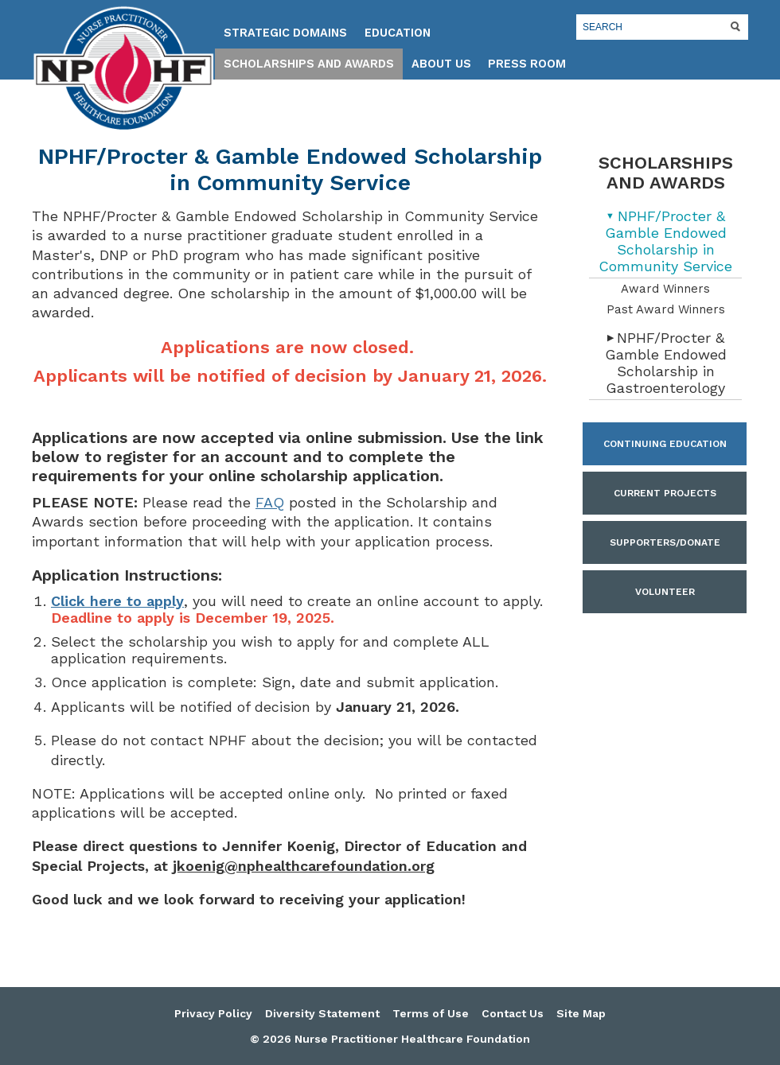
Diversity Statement (322, 1013)
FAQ (269, 502)
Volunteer (665, 591)
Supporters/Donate (665, 542)
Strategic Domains (285, 33)
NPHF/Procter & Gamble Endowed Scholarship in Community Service (665, 241)
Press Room (527, 64)
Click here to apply (117, 601)
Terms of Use (430, 1013)
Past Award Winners (665, 309)
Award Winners (665, 289)
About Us (441, 64)
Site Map (581, 1013)
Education (398, 33)
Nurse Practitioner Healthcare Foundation (123, 68)
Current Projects (665, 493)
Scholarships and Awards (309, 64)
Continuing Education (665, 443)
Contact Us (513, 1013)
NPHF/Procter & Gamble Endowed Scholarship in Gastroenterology (666, 362)
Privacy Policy (213, 1013)
